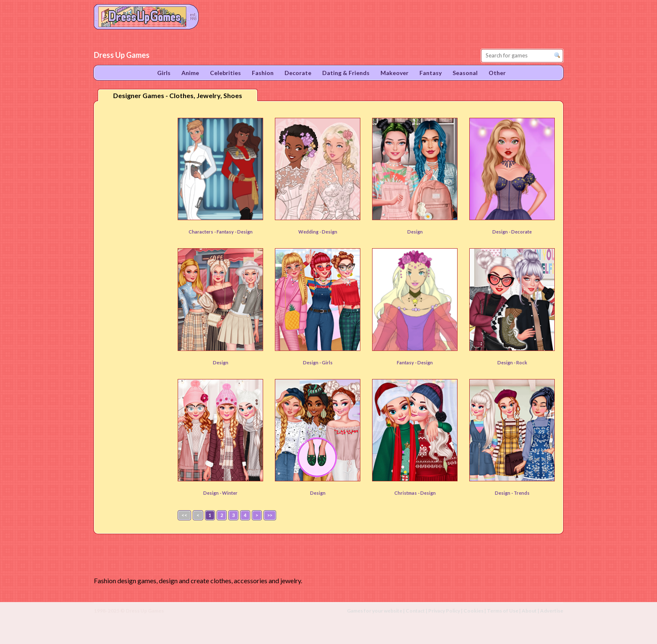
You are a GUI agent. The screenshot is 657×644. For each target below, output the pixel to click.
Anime (190, 72)
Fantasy (226, 231)
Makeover (394, 72)
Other (497, 72)
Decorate (521, 231)
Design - (501, 231)
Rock (521, 362)
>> (269, 515)
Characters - (203, 231)
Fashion (263, 72)
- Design (244, 231)
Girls (327, 362)
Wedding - (310, 231)
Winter (230, 493)
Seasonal (465, 72)
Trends (522, 493)
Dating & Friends (346, 72)
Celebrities (225, 72)
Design (329, 231)
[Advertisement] (134, 238)
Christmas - (407, 493)
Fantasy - (407, 362)
